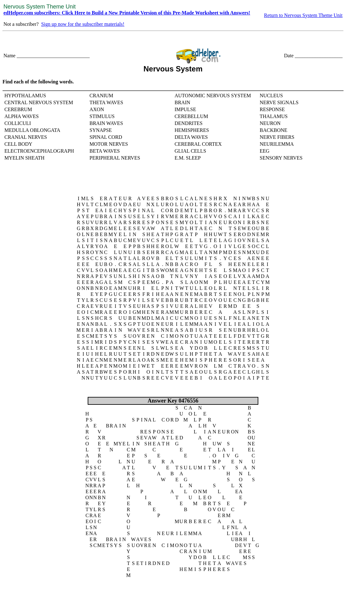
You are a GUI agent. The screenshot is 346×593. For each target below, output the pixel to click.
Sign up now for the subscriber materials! (82, 24)
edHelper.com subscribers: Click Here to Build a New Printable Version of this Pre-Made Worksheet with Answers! (126, 12)
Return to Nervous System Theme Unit (303, 15)
